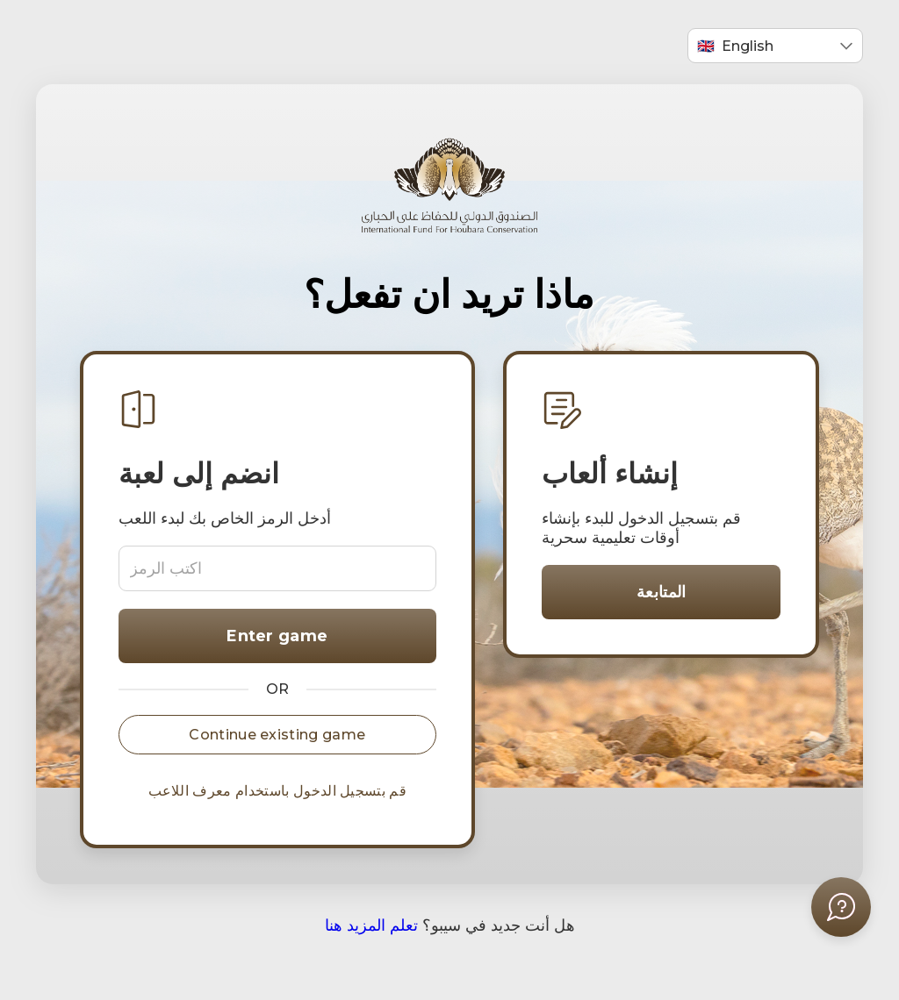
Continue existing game (277, 734)
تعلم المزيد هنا (371, 925)
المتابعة (661, 592)
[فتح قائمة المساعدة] (841, 907)
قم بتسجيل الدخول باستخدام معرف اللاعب (277, 790)
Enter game (277, 636)
